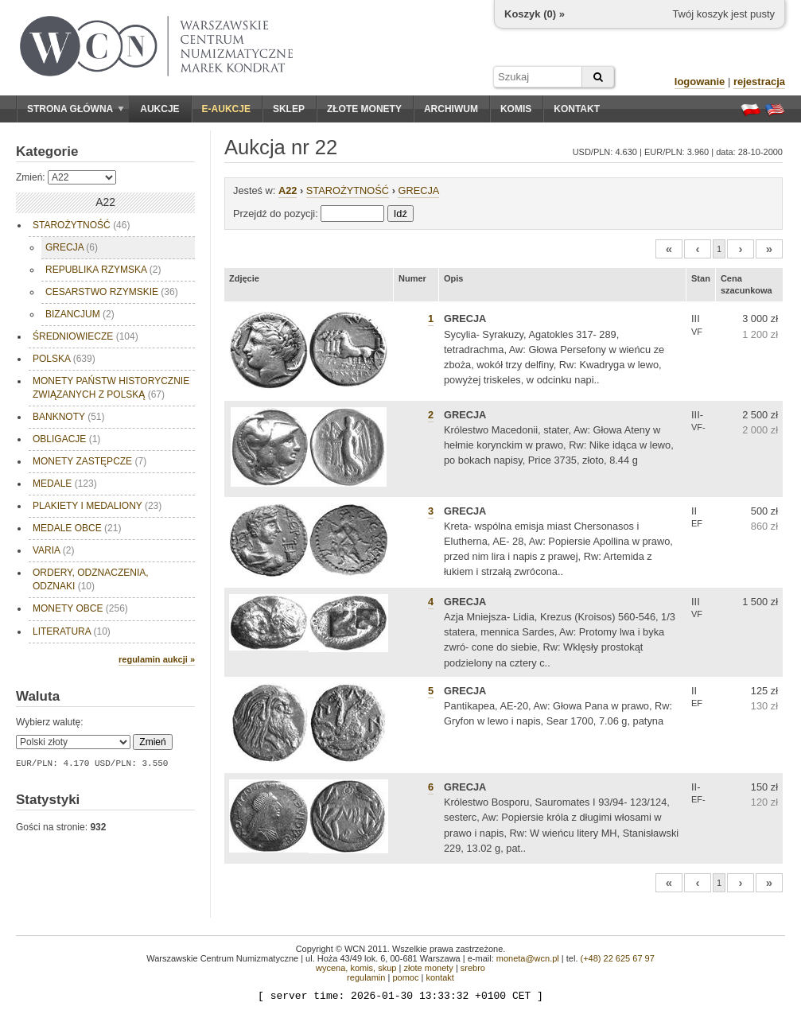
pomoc (405, 977)
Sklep (289, 109)
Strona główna (75, 109)
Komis (515, 109)
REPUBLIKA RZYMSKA (103, 269)
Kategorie (47, 151)
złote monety (428, 968)
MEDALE (65, 483)
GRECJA (71, 247)
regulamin (366, 977)
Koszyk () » (534, 14)
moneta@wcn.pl (527, 958)
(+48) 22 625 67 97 (618, 958)
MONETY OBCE (80, 608)
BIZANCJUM (80, 314)
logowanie (700, 81)
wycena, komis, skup (356, 968)
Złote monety (364, 109)
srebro (473, 968)
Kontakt (577, 109)
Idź (400, 214)
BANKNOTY (68, 416)
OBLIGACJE (66, 439)
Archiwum (451, 109)
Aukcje (159, 109)
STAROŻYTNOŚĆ (81, 225)
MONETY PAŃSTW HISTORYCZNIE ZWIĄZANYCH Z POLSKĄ (111, 387)
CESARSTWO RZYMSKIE (111, 291)
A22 (287, 190)
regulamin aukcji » (157, 659)
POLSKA (64, 358)
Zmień (152, 742)
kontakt (439, 977)
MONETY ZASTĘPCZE (89, 461)
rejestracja (759, 81)
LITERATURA (72, 631)
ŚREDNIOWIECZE (85, 336)
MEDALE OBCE (77, 528)
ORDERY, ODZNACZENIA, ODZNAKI (91, 579)
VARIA (53, 550)
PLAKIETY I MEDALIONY (97, 505)
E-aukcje (226, 109)
